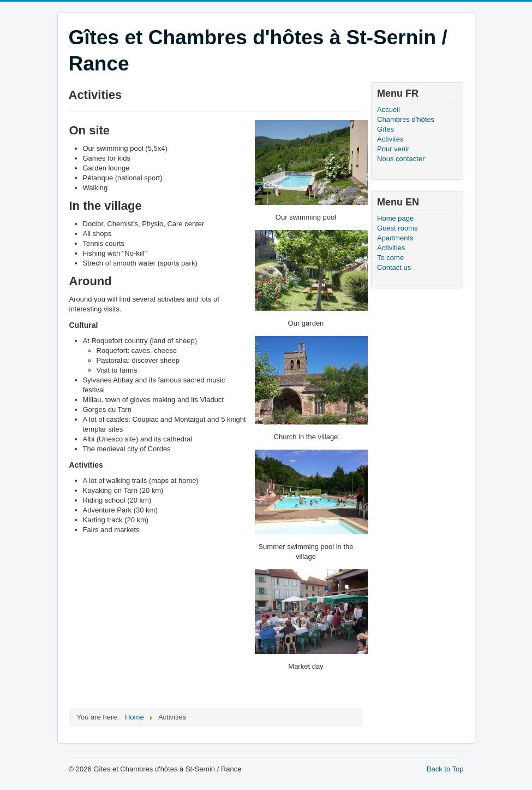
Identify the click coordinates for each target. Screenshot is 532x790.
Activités (390, 139)
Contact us (394, 267)
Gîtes (385, 129)
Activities (391, 248)
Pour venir (393, 149)
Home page (395, 218)
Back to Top (445, 769)
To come (390, 257)
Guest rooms (397, 228)
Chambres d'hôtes (405, 119)
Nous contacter (401, 159)
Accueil (388, 109)
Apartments (395, 238)
